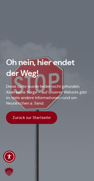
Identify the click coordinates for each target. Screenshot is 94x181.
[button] (9, 172)
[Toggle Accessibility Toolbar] (9, 156)
